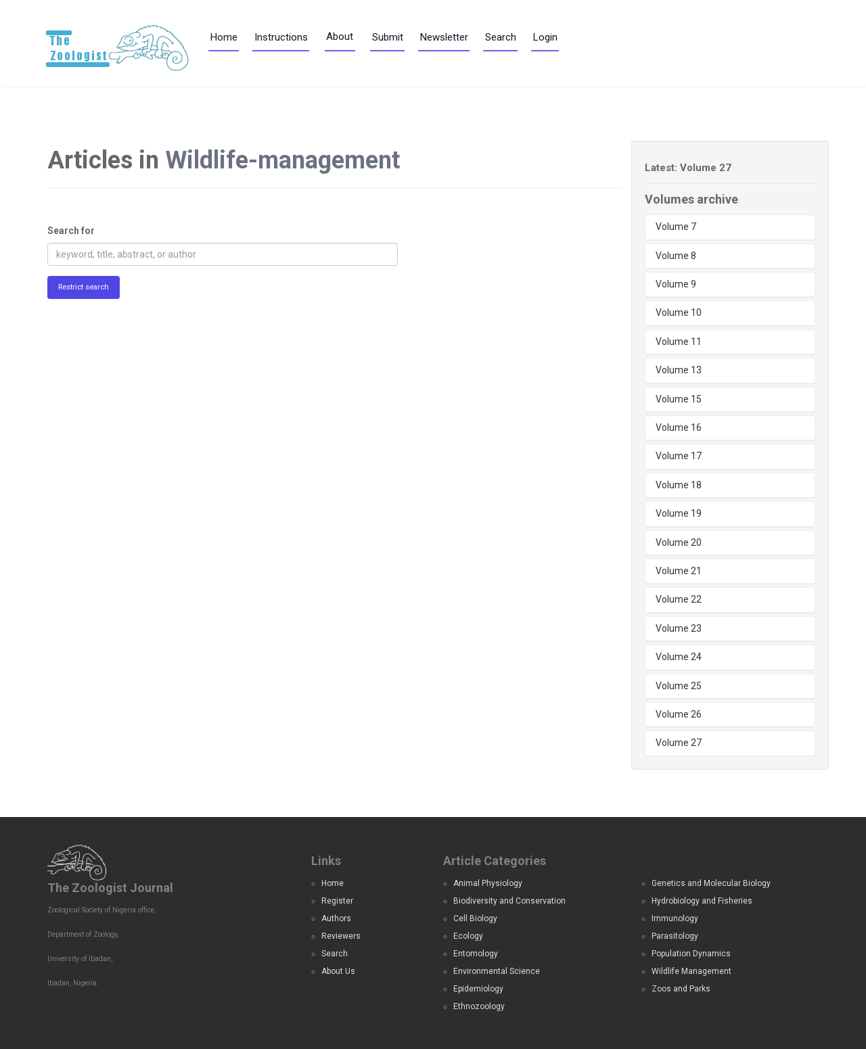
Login (545, 37)
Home (223, 37)
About (339, 36)
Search (500, 37)
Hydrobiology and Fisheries (702, 901)
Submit (387, 37)
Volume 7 (676, 226)
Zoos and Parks (681, 989)
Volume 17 (679, 455)
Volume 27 (679, 742)
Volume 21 (679, 570)
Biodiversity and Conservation (509, 901)
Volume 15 (679, 399)
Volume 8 (676, 255)
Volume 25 (679, 685)
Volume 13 (679, 370)
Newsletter (444, 37)
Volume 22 (679, 599)
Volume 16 (679, 427)
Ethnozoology (479, 1006)
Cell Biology (475, 918)
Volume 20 (679, 542)
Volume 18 (679, 485)
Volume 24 (679, 656)
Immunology (675, 918)
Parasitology (675, 936)
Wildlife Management (691, 971)
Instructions (281, 37)
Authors (336, 918)
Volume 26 (679, 714)
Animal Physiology (487, 883)
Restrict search (83, 287)
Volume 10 (679, 312)
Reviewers (341, 936)
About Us (338, 971)
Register (337, 901)
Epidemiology (478, 989)
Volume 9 (676, 284)
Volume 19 (679, 513)
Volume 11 (679, 341)
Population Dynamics (691, 953)
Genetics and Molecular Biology (711, 883)
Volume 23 (679, 628)
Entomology (475, 953)
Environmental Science (496, 971)
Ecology (468, 936)
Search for (71, 230)
